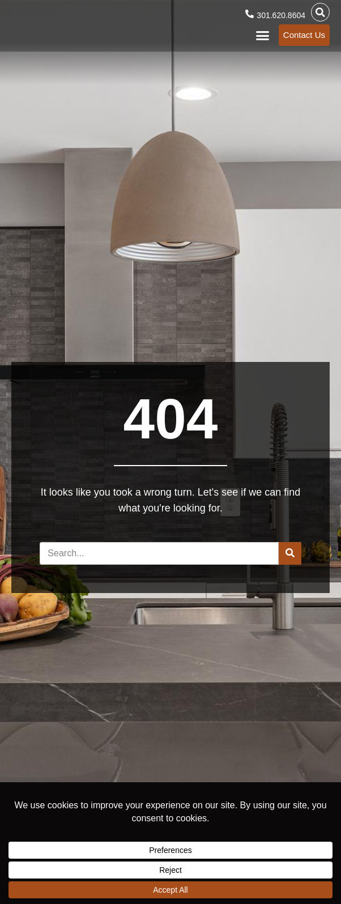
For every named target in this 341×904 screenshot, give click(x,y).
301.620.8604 (281, 15)
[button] (320, 12)
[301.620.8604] (249, 14)
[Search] (290, 553)
